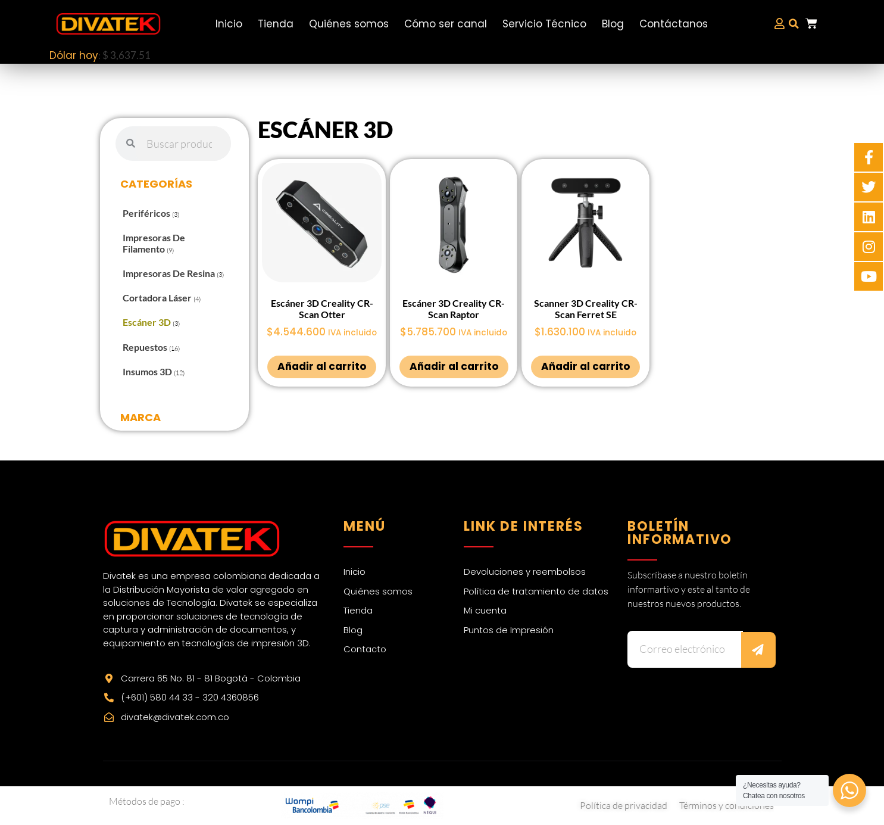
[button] (794, 24)
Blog (613, 24)
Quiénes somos (349, 24)
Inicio (228, 24)
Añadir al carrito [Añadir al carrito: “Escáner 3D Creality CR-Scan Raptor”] (454, 366)
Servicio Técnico (544, 24)
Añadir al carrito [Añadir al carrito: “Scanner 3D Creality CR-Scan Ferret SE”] (585, 366)
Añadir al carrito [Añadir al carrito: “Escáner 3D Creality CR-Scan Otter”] (321, 366)
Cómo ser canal (445, 24)
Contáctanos (673, 24)
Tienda (275, 24)
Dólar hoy (73, 55)
